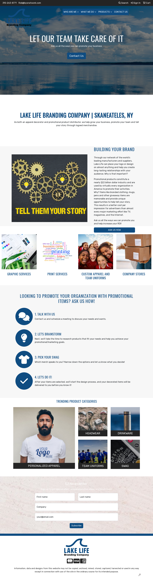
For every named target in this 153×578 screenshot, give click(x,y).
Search (123, 3)
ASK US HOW (114, 230)
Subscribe (76, 525)
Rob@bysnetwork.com (30, 3)
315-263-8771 (10, 3)
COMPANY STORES (134, 273)
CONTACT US (121, 12)
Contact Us (76, 56)
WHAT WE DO (87, 12)
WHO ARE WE (70, 12)
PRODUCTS (104, 12)
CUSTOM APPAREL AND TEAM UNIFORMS (96, 275)
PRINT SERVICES (57, 273)
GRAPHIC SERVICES (19, 273)
